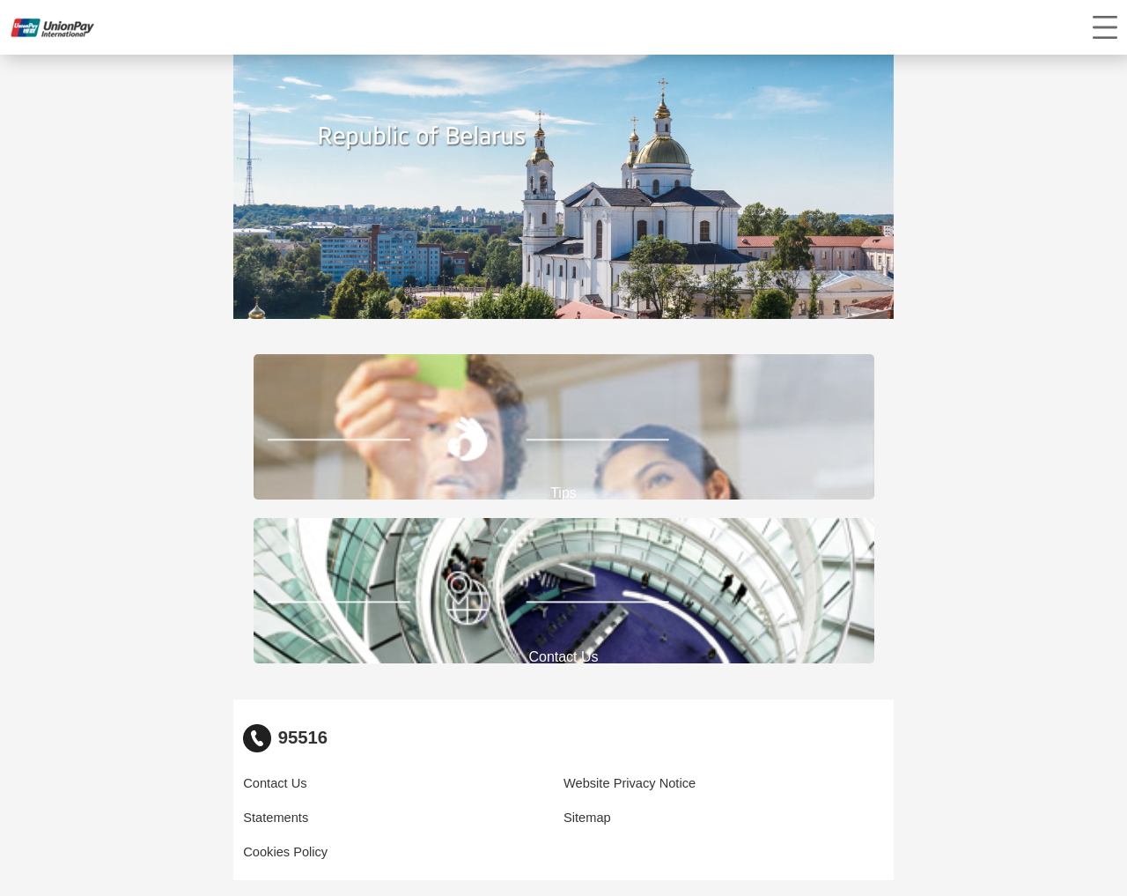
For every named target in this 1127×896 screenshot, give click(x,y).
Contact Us (274, 783)
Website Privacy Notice (630, 783)
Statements (275, 818)
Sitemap (587, 818)
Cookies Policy (285, 852)
